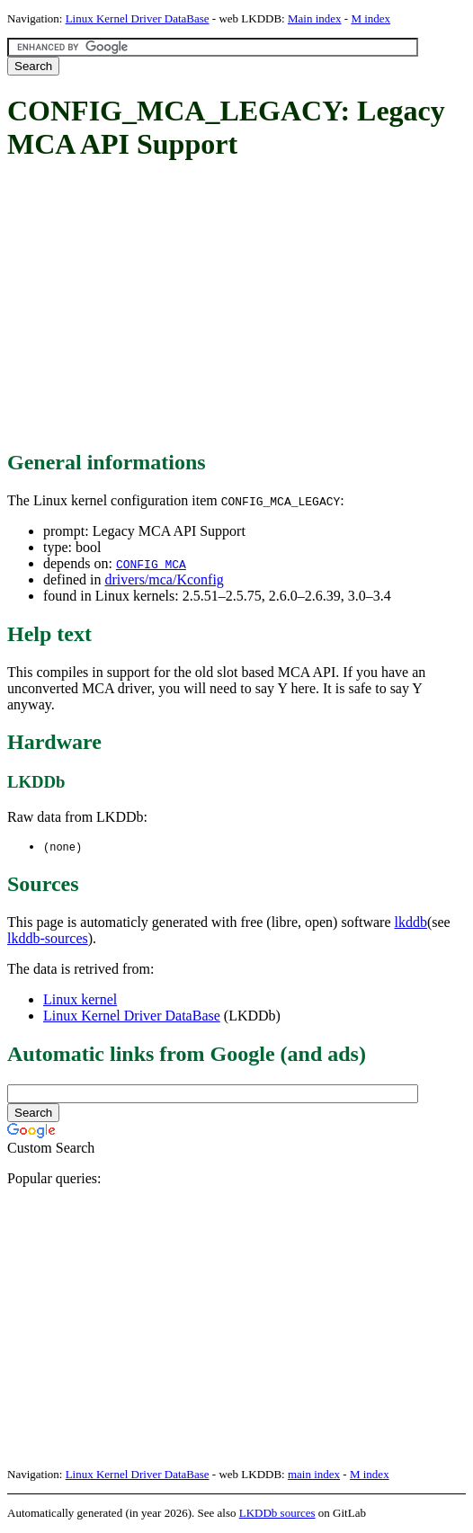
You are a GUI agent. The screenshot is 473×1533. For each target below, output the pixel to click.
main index (314, 1475)
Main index (315, 18)
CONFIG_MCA (151, 564)
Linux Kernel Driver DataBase (138, 18)
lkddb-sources (47, 939)
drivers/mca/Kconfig (163, 579)
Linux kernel (80, 1000)
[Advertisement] (240, 306)
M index (370, 18)
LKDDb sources (277, 1513)
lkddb (411, 923)
